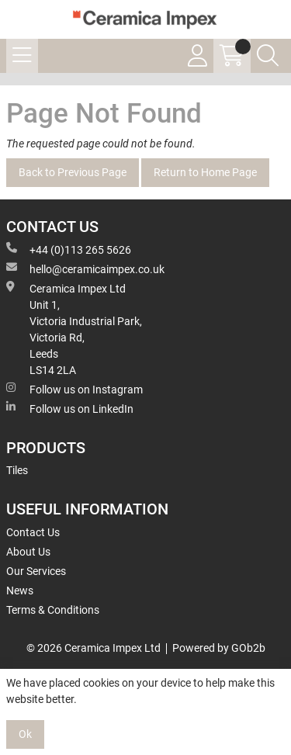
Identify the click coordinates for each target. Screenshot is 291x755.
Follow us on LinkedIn (69, 408)
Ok (25, 734)
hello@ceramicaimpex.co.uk (85, 268)
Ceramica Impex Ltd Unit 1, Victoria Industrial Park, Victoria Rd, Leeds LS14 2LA (74, 328)
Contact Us (33, 532)
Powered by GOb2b (218, 648)
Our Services (36, 571)
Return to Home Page (205, 172)
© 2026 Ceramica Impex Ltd (93, 648)
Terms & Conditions (52, 610)
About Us (28, 551)
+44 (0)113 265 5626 (68, 249)
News (19, 590)
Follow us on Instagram (74, 389)
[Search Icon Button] (268, 56)
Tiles (17, 470)
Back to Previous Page (72, 172)
